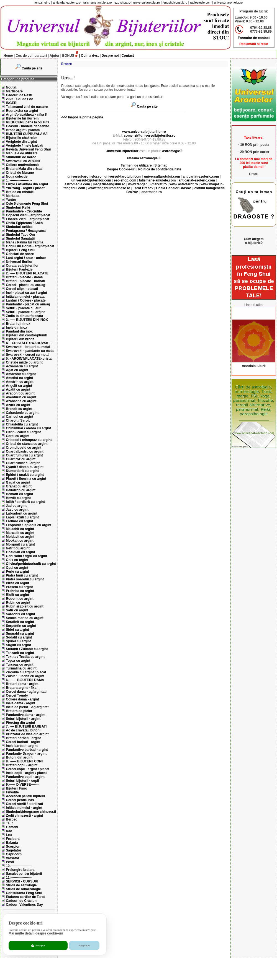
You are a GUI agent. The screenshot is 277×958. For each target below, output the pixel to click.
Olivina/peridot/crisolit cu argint (31, 564)
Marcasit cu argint (20, 533)
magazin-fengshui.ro (109, 184)
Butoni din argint (19, 757)
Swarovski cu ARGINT (23, 161)
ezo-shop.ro (122, 2)
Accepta (38, 945)
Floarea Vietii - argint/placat (27, 219)
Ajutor (54, 56)
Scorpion (13, 846)
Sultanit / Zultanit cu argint (27, 649)
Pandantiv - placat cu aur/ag (28, 304)
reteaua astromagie (142, 158)
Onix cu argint (17, 560)
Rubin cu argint (18, 602)
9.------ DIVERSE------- (22, 784)
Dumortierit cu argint (22, 471)
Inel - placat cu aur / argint (26, 293)
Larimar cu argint (19, 521)
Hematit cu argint (19, 494)
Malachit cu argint (20, 529)
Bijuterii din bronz (20, 339)
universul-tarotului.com (122, 176)
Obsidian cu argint (20, 552)
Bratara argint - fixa (21, 688)
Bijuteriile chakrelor (21, 138)
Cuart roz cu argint (20, 459)
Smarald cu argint (20, 633)
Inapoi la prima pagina (85, 117)
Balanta (12, 843)
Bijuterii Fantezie (19, 269)
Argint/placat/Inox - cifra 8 (26, 114)
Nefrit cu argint (17, 548)
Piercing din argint (20, 723)
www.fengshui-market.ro (147, 184)
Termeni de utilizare (137, 165)
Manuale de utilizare (21, 153)
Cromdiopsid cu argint (23, 448)
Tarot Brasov (143, 188)
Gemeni (12, 827)
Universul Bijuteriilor (122, 151)
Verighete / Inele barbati (24, 145)
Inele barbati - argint (22, 746)
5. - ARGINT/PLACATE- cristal (29, 358)
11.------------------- (19, 877)
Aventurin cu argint (21, 397)
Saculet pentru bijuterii (24, 874)
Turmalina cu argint (21, 668)
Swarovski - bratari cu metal (28, 347)
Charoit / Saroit (18, 420)
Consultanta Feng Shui (24, 893)
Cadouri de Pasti (19, 95)
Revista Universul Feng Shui (28, 149)
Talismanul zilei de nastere (27, 107)
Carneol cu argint (19, 417)
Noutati (11, 87)
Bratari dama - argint (22, 684)
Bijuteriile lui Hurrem (22, 118)
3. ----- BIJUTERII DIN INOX (27, 320)
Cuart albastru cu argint (24, 451)
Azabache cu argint (21, 401)
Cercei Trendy (17, 695)
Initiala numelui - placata (25, 296)
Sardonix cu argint (20, 614)
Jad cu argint (16, 506)
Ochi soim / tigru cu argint (26, 556)
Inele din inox (16, 327)
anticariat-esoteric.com (196, 180)
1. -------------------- (19, 180)
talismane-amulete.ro (97, 2)
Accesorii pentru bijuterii (25, 796)
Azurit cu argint (18, 405)
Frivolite (12, 792)
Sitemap (161, 165)
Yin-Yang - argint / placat (25, 188)
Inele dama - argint (20, 703)
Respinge (84, 945)
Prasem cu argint (19, 587)
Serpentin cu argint (21, 626)
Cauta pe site (32, 68)
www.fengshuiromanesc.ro (109, 188)
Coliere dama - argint (22, 699)
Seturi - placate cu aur (23, 308)
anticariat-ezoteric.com (201, 176)
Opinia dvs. (90, 56)
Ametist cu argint (19, 378)
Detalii (253, 174)
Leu (9, 835)
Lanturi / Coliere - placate (25, 300)
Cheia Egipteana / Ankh (24, 223)
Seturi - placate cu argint (25, 312)
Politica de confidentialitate (159, 169)
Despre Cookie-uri (121, 169)
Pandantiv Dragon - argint (26, 754)
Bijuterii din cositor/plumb (26, 335)
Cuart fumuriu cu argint (24, 455)
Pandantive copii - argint (25, 777)
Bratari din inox (18, 324)
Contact (128, 56)
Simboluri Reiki (18, 207)
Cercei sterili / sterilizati (24, 804)
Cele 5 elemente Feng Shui (27, 204)
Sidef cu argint (17, 630)
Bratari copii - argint (21, 765)
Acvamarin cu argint (22, 366)
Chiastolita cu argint (22, 424)
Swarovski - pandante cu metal (30, 351)
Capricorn (14, 854)
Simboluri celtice (19, 227)
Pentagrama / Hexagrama (25, 231)
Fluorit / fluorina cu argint (26, 479)
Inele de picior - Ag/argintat (27, 707)
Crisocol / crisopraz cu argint (29, 440)
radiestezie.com (200, 2)
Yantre (11, 200)
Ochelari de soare (20, 254)
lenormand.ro (151, 192)
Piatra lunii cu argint (22, 575)
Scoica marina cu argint (24, 618)
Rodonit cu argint (19, 599)
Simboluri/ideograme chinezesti (31, 812)
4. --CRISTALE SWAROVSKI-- (29, 343)
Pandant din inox (19, 331)
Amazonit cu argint (21, 374)
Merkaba (12, 196)
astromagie (171, 151)
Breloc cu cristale (20, 192)
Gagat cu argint (18, 482)
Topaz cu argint (18, 661)
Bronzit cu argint (19, 409)
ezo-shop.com (125, 180)
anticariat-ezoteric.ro (67, 2)
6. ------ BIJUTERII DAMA (25, 680)
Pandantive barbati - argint (27, 750)
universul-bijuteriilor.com (91, 180)
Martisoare (14, 91)
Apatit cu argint (18, 389)
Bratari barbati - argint (23, 738)
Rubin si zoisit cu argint (24, 606)
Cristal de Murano (20, 173)
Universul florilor (19, 262)
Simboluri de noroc (21, 157)
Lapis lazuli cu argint (22, 517)
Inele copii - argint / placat (26, 773)
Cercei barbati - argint (23, 742)
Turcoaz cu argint (19, 664)
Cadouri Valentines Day (24, 905)
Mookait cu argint (19, 540)
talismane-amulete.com (157, 180)
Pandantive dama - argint (25, 715)
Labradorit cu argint (21, 513)
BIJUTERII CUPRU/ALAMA (27, 134)
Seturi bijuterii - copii (22, 781)
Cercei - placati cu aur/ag (25, 285)
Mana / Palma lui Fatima (24, 242)
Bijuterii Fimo (16, 788)
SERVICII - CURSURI (22, 881)
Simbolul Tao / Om (20, 235)
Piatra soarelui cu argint (25, 579)
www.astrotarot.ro (184, 184)
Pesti (10, 862)
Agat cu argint (17, 370)
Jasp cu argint (17, 510)
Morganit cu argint (20, 544)
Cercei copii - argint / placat (27, 769)
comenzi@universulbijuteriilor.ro (149, 135)
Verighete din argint (21, 142)
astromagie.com (77, 184)
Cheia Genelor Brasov (173, 188)
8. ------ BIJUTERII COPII (24, 761)
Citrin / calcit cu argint (23, 432)
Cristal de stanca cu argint (26, 444)
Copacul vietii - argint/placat (28, 215)
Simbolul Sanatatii (20, 238)
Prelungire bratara (20, 870)
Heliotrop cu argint (20, 490)
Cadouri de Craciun (21, 901)
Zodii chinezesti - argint (24, 815)
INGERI (11, 103)
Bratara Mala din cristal (24, 169)
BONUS (68, 56)
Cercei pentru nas (20, 800)
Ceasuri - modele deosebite (27, 126)
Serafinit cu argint (20, 622)
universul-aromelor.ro (228, 2)
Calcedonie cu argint (22, 413)
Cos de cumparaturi (31, 56)
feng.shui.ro (42, 2)
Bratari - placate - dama (24, 277)
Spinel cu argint (18, 641)
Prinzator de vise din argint (27, 734)
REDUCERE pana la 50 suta (27, 122)
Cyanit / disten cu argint (24, 467)
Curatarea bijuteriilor (22, 266)
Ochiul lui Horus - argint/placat (30, 246)
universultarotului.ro (146, 2)
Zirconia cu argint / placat (26, 672)
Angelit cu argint (19, 386)
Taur (9, 823)
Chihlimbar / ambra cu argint (28, 428)
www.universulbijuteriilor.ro (144, 132)
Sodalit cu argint (19, 637)
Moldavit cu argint (20, 537)
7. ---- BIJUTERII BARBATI (26, 726)
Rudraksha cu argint (22, 111)
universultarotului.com (162, 176)
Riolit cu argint (17, 595)
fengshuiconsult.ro (175, 2)
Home (7, 56)
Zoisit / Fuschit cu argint (25, 676)
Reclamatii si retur (253, 44)
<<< (64, 117)
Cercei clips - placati (22, 289)
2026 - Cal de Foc (19, 99)
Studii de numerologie (23, 889)
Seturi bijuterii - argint (23, 719)
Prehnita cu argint (20, 591)
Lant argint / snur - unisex (26, 258)
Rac (9, 831)
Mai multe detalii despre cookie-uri (36, 933)
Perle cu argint (17, 571)
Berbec (11, 819)
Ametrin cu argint (19, 382)
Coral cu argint (17, 436)
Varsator (12, 858)
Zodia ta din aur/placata (24, 316)
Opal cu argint (17, 568)
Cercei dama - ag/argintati (26, 692)
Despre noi (110, 56)
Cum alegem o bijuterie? (253, 241)
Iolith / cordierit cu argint (25, 502)
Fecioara (12, 839)
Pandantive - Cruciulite (24, 211)
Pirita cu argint (17, 583)
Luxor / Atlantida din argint (27, 184)
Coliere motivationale (22, 165)
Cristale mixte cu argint (24, 362)
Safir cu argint (17, 610)
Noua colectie (16, 176)
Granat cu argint (19, 486)
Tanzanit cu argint (20, 653)
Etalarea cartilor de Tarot (25, 897)
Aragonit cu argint (20, 393)
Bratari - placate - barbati (25, 281)
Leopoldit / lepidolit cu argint (28, 525)
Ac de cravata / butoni (23, 730)
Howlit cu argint (18, 498)
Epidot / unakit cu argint (25, 475)
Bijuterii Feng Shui (20, 250)
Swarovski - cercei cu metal (27, 355)
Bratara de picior (19, 711)
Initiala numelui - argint (24, 808)
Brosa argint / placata (23, 130)
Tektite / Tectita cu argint (25, 657)
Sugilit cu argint (18, 645)
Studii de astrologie (21, 885)
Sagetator (13, 850)
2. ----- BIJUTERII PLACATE (27, 273)
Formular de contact (254, 38)
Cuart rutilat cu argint (23, 463)
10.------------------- (19, 866)
